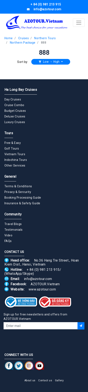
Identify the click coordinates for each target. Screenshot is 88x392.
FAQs (8, 241)
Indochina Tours (15, 159)
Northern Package (22, 42)
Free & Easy (12, 143)
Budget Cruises (15, 110)
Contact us (45, 380)
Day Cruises (12, 99)
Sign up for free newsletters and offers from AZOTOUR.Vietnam (35, 316)
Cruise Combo (14, 105)
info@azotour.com (38, 279)
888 (43, 42)
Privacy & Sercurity (17, 192)
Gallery (59, 380)
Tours (8, 133)
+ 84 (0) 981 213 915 (43, 270)
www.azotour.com (42, 289)
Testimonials (13, 229)
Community (13, 214)
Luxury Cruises (14, 122)
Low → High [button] (49, 61)
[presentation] (44, 340)
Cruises (23, 38)
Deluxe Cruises (14, 116)
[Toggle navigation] (79, 22)
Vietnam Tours (14, 154)
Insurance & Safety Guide (22, 203)
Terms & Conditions (18, 186)
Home (8, 38)
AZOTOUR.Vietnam (45, 284)
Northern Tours (45, 38)
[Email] (40, 325)
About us (29, 380)
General (10, 176)
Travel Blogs (13, 224)
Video (8, 235)
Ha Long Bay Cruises (20, 90)
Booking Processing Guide (22, 197)
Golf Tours (11, 148)
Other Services (14, 165)
